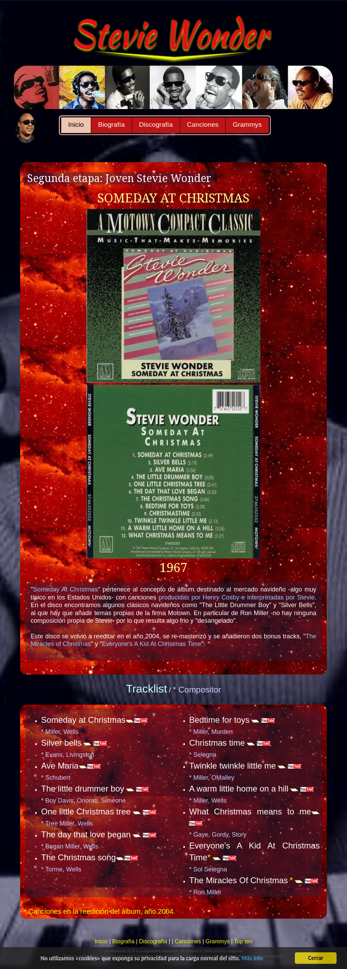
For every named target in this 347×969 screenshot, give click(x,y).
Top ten (243, 941)
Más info (252, 959)
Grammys (247, 124)
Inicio (76, 124)
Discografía (156, 124)
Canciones (203, 124)
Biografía (111, 124)
